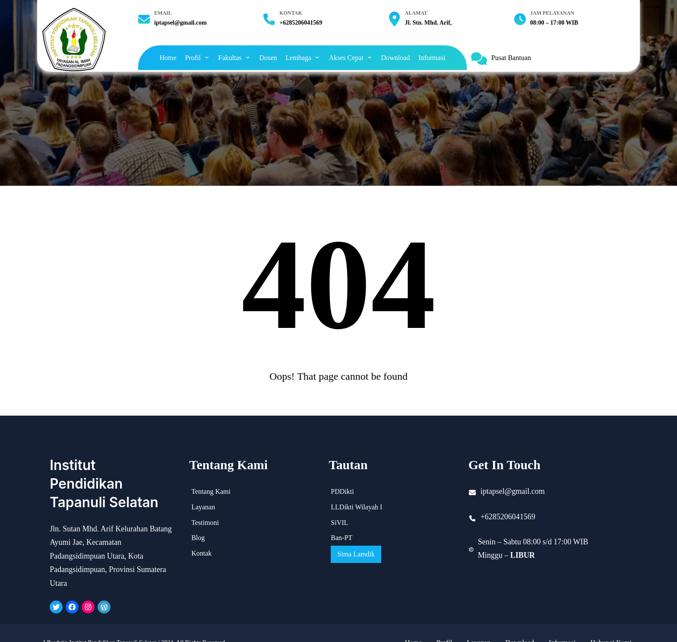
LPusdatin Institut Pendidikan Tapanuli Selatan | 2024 (108, 623)
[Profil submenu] (207, 57)
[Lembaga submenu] (317, 57)
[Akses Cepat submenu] (369, 57)
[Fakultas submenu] (248, 57)
